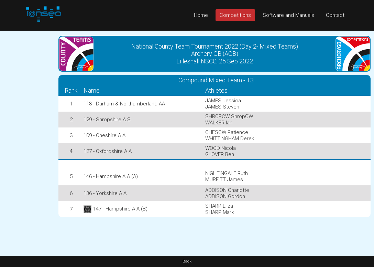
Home (201, 15)
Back (187, 261)
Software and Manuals (288, 15)
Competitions (235, 15)
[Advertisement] (27, 134)
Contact (335, 15)
